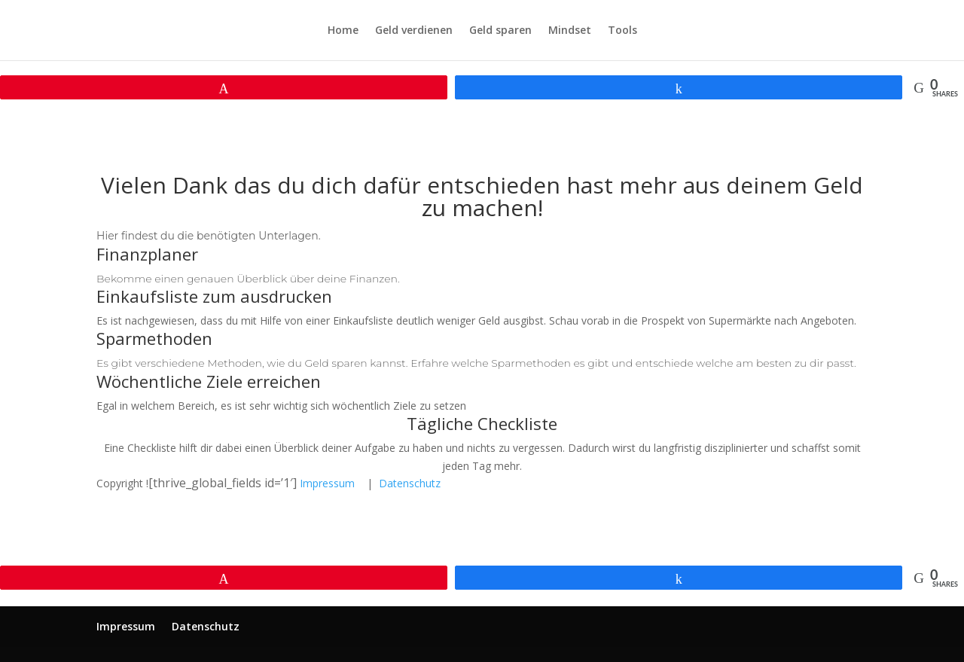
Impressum (327, 483)
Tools (622, 31)
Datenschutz (410, 483)
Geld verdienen (414, 31)
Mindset (569, 31)
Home (343, 31)
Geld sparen (500, 31)
